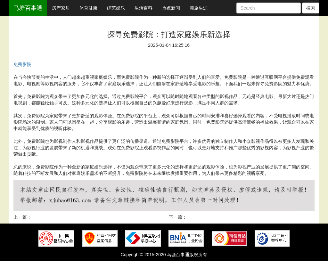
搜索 (310, 8)
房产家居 (61, 8)
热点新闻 (171, 8)
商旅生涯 (199, 8)
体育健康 (88, 8)
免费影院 (22, 64)
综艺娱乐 (116, 8)
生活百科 (143, 8)
